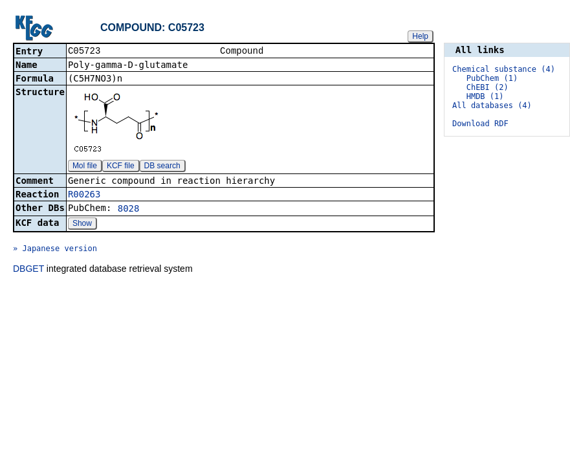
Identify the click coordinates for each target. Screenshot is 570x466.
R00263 (84, 195)
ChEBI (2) (487, 87)
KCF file (121, 167)
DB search (162, 167)
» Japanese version (55, 249)
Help (420, 36)
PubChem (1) (492, 78)
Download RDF (480, 123)
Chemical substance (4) (503, 69)
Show (82, 224)
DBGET (28, 270)
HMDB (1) (485, 96)
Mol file (84, 167)
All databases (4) (492, 105)
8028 (129, 210)
